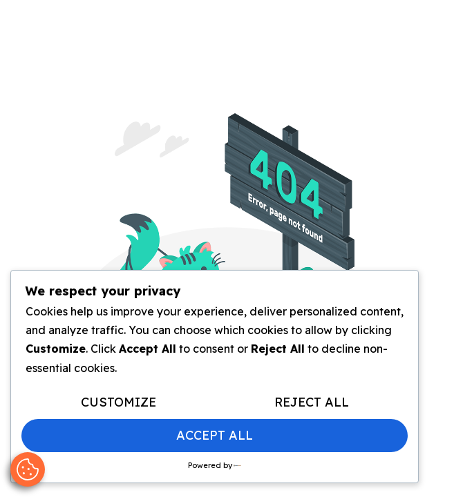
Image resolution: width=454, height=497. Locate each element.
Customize (118, 402)
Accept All (214, 435)
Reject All (311, 402)
